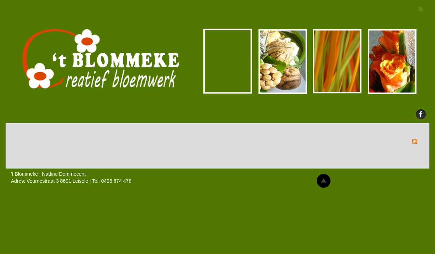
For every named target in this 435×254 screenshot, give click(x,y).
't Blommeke (217, 62)
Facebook (421, 114)
